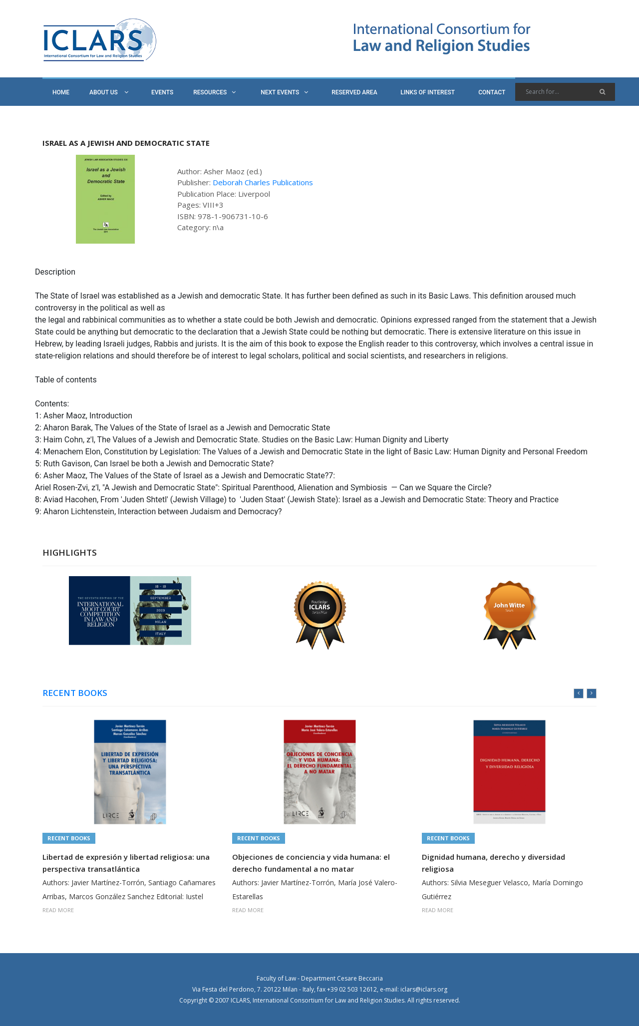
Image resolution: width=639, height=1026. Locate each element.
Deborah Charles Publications (263, 182)
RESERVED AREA (354, 92)
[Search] (565, 92)
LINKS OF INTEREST (427, 92)
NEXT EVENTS (284, 92)
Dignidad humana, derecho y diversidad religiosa (493, 863)
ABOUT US (108, 92)
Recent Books (68, 838)
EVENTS (162, 92)
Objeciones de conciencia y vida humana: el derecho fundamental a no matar (311, 863)
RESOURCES (214, 92)
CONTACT (491, 92)
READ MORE (58, 910)
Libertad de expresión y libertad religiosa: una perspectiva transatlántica (126, 863)
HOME (60, 92)
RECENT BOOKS (74, 693)
